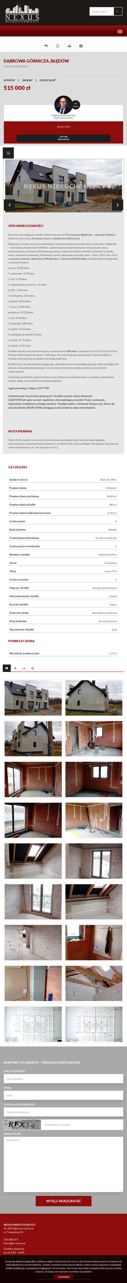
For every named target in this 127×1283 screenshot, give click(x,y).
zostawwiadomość (63, 138)
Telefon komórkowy (19, 1104)
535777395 (63, 127)
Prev (9, 204)
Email (7, 1087)
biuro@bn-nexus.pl (14, 1243)
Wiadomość (12, 1133)
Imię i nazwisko (15, 1071)
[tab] (8, 153)
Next (117, 204)
